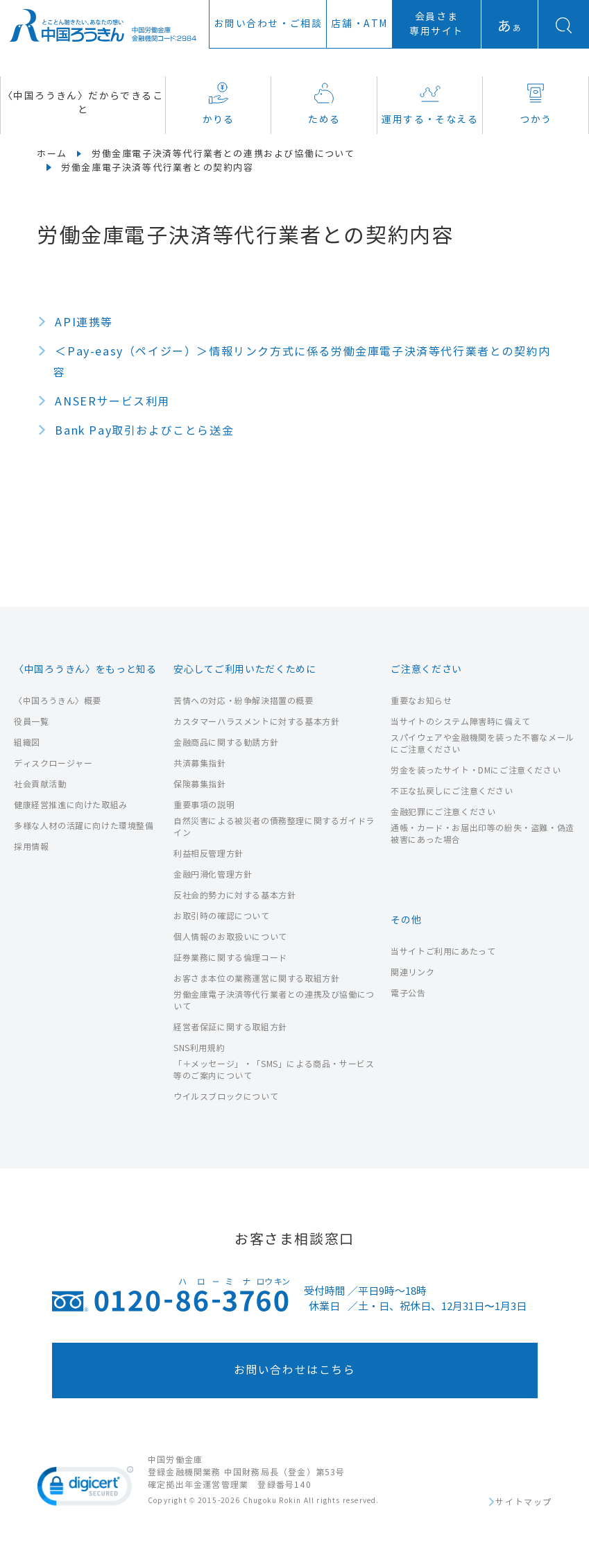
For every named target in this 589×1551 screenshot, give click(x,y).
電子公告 (408, 993)
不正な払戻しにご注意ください (452, 791)
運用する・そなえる (430, 104)
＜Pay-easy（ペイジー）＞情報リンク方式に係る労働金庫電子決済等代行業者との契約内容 (302, 362)
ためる (324, 104)
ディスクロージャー (53, 763)
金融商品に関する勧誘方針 (225, 742)
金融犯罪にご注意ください (443, 812)
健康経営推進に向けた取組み (71, 805)
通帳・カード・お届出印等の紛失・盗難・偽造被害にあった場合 (482, 834)
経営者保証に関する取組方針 (230, 1027)
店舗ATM (359, 24)
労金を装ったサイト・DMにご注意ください (476, 770)
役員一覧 (31, 721)
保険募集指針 (199, 784)
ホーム (52, 154)
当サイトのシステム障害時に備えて (461, 721)
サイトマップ (523, 1502)
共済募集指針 (199, 763)
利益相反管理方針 (208, 853)
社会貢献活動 (40, 784)
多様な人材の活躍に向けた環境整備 (84, 826)
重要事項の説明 (203, 805)
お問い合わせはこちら (295, 1370)
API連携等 (84, 322)
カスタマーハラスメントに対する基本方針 (256, 721)
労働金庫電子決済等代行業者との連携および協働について (223, 154)
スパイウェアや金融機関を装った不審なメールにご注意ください (482, 743)
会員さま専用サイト (436, 24)
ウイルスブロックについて (225, 1096)
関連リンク (412, 972)
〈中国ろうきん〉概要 (57, 701)
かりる (218, 104)
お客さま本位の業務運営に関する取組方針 (256, 978)
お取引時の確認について (221, 916)
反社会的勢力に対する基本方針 (234, 895)
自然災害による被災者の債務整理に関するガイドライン (274, 827)
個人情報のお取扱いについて (230, 937)
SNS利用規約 (199, 1048)
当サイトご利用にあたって (443, 951)
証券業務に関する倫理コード (230, 958)
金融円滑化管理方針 (212, 874)
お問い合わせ (268, 24)
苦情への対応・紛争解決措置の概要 (243, 701)
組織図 (27, 742)
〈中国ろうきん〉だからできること (83, 103)
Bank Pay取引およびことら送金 (144, 430)
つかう (536, 104)
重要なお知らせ (421, 701)
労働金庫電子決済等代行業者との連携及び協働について (274, 1000)
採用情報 (31, 846)
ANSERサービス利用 (112, 401)
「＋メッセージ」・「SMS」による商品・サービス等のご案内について (273, 1070)
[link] (85, 1488)
